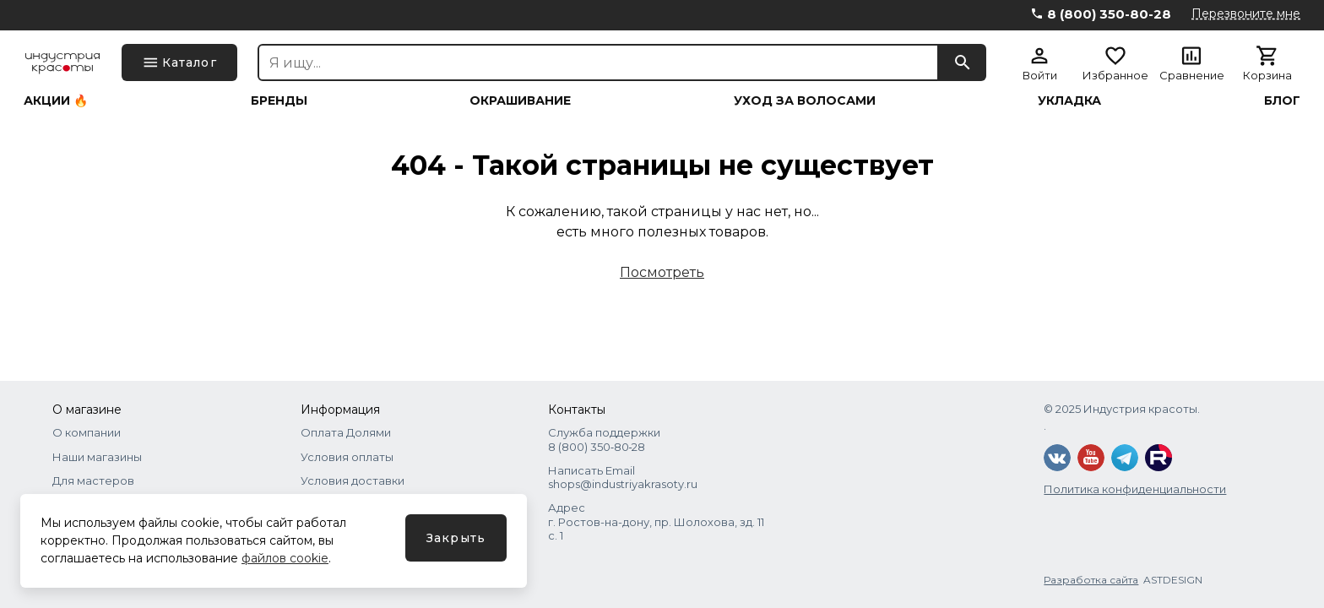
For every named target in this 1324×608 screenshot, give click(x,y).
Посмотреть (662, 272)
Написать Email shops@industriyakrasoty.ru (622, 477)
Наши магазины (97, 457)
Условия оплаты (347, 457)
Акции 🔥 (56, 100)
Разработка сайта (1091, 579)
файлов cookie (284, 558)
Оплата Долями (346, 432)
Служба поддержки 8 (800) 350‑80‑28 (604, 439)
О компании (86, 432)
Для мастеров (93, 480)
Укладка (1069, 100)
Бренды (279, 100)
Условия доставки (352, 480)
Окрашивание (520, 100)
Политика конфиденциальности (1135, 489)
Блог (1282, 100)
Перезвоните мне (1245, 13)
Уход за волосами (805, 100)
